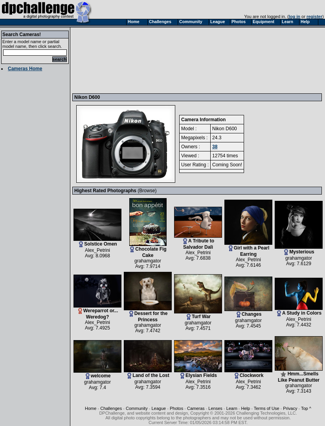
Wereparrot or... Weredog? (97, 312)
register (314, 16)
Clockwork (248, 373)
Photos (176, 408)
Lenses (215, 408)
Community (137, 408)
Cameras (196, 408)
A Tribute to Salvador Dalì (198, 242)
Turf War (198, 314)
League (158, 408)
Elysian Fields (198, 373)
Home (90, 408)
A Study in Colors (299, 311)
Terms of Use (266, 408)
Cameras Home (25, 68)
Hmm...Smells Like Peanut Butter (299, 375)
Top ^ (306, 408)
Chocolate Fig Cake (148, 250)
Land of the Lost (148, 373)
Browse (147, 190)
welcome (97, 374)
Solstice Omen (97, 242)
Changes (248, 312)
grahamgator (147, 261)
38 (214, 146)
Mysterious (299, 250)
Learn (231, 408)
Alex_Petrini (97, 250)
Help (245, 408)
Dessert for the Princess (148, 314)
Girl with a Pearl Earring (248, 249)
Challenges (111, 408)
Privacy (290, 408)
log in (294, 16)
